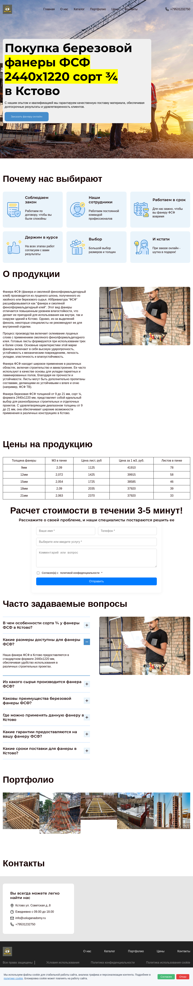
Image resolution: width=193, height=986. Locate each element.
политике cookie (13, 978)
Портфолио (98, 9)
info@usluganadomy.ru (30, 918)
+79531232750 (180, 9)
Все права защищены (18, 962)
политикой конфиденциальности (79, 572)
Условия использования (62, 962)
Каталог (109, 951)
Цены (115, 9)
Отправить (96, 581)
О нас (64, 9)
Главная (49, 9)
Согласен (166, 976)
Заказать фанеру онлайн (26, 116)
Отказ (182, 976)
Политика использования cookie (168, 962)
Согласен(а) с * (69, 573)
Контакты (131, 9)
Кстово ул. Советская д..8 (33, 905)
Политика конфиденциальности (113, 962)
